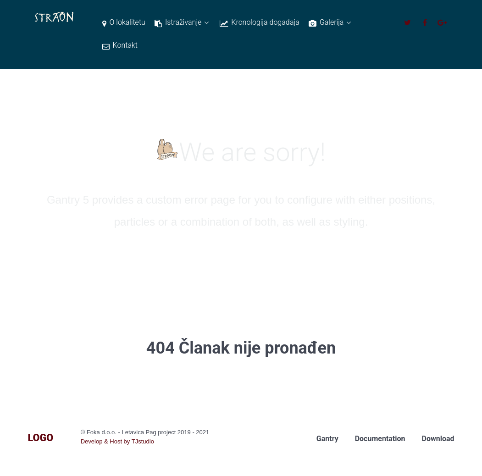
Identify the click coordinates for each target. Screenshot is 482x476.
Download (438, 438)
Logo (41, 437)
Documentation (380, 438)
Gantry (327, 438)
